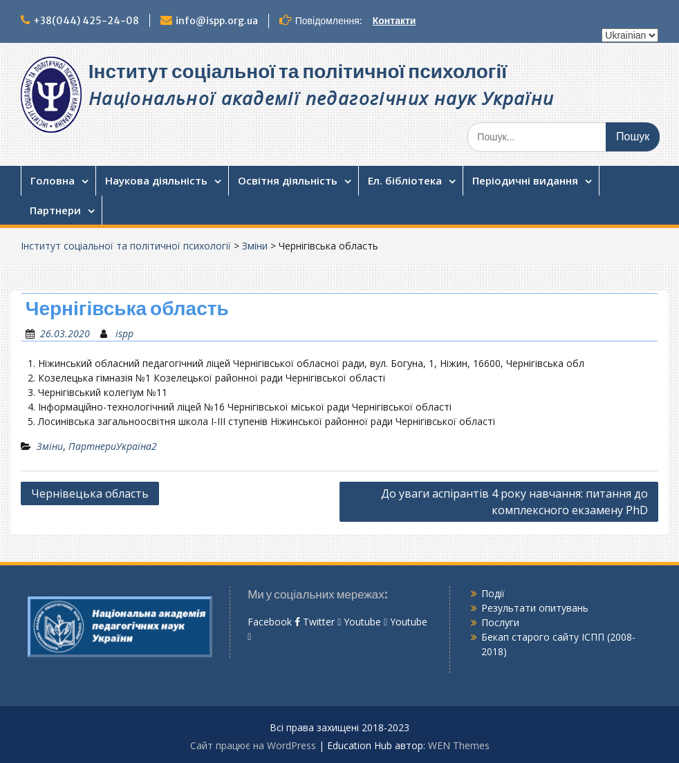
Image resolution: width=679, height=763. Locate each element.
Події (493, 593)
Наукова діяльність (156, 180)
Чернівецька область (90, 493)
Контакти (394, 21)
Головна (52, 180)
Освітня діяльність (287, 180)
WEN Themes (459, 745)
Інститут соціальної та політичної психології (298, 71)
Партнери (55, 210)
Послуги (500, 622)
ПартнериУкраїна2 (112, 446)
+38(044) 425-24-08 (86, 21)
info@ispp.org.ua (217, 21)
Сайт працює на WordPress (253, 745)
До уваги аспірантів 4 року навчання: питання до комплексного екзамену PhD (514, 502)
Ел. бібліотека (405, 180)
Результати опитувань (534, 607)
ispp (124, 333)
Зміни (255, 245)
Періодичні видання (525, 180)
